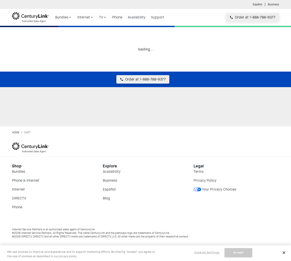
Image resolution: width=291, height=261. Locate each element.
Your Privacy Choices (215, 189)
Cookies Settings (206, 252)
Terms (199, 171)
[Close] (284, 252)
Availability (112, 171)
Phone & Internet (25, 180)
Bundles (18, 171)
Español (257, 4)
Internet (18, 189)
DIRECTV (19, 198)
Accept (238, 252)
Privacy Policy (205, 180)
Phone (17, 207)
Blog (106, 198)
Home (15, 132)
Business (273, 4)
